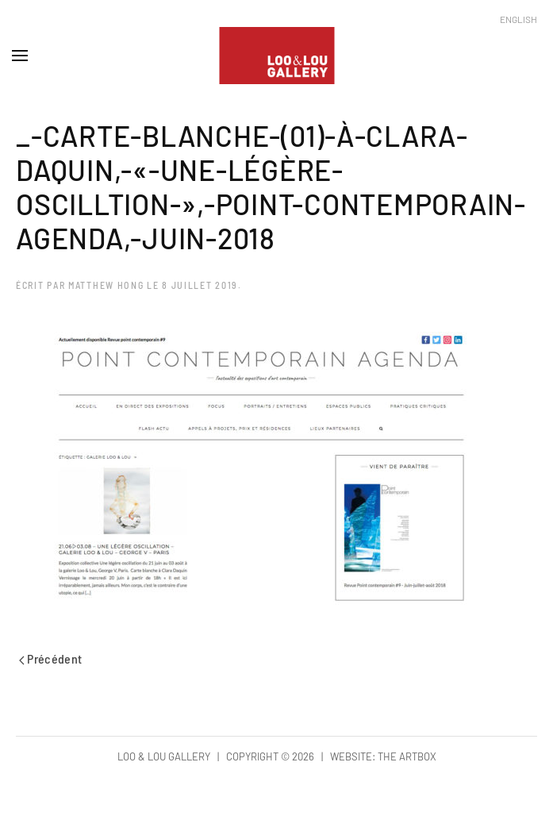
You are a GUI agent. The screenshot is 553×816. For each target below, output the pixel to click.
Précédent (51, 658)
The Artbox (407, 756)
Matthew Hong (106, 285)
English (518, 19)
